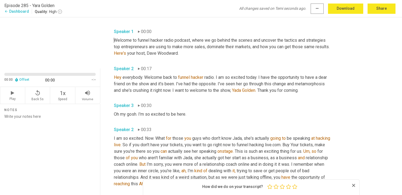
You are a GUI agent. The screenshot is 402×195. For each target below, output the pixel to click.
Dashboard (16, 11)
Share (381, 8)
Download (346, 8)
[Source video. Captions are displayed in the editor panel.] (50, 42)
